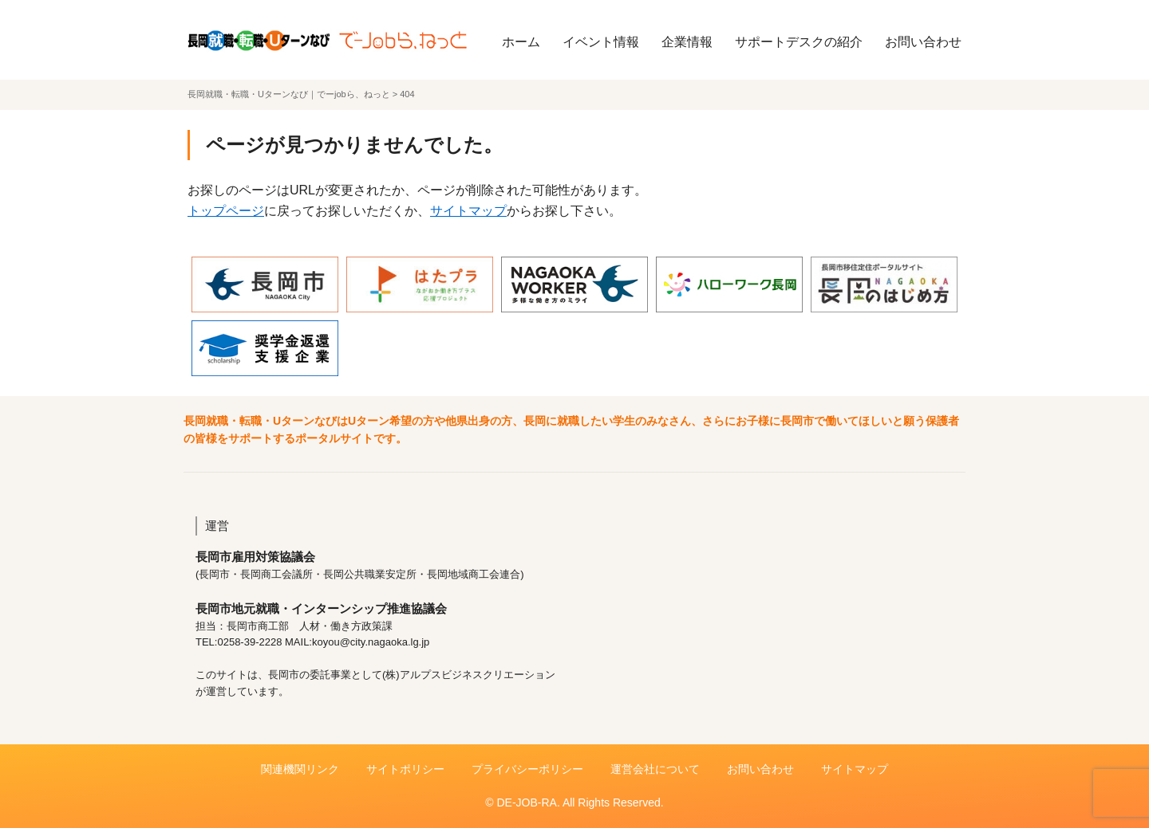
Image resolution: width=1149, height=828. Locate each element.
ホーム (521, 42)
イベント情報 (601, 42)
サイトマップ (468, 211)
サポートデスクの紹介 (799, 42)
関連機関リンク (300, 769)
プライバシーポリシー (527, 769)
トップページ (226, 211)
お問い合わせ (923, 42)
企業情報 (687, 42)
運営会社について (655, 769)
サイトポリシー (405, 769)
